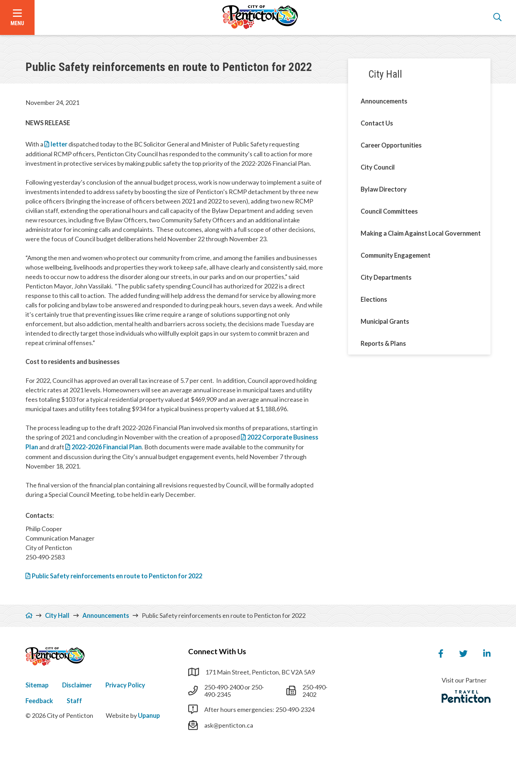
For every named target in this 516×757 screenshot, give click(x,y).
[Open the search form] (497, 17)
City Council (378, 167)
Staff (74, 701)
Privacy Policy (125, 685)
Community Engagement (395, 255)
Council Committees (389, 211)
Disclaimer (77, 685)
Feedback (39, 701)
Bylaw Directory (384, 189)
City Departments (386, 277)
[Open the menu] (17, 17)
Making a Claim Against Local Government (421, 233)
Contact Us (377, 123)
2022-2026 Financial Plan (107, 447)
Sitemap (37, 685)
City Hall (385, 74)
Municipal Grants (385, 321)
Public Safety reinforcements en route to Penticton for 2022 (117, 576)
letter (59, 144)
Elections (374, 299)
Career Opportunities (391, 145)
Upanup (149, 715)
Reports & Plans (383, 343)
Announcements (384, 101)
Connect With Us (217, 651)
